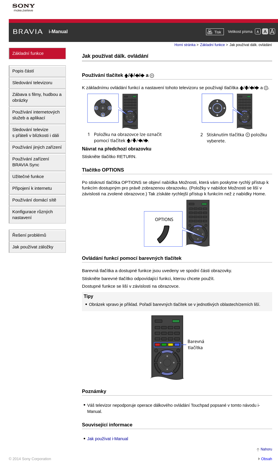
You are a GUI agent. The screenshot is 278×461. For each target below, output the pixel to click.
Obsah (266, 459)
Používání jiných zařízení (37, 147)
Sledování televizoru (32, 82)
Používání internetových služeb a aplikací (36, 114)
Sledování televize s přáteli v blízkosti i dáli (35, 132)
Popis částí (23, 70)
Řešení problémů (29, 235)
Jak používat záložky (32, 246)
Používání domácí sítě (34, 199)
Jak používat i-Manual (107, 438)
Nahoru (266, 449)
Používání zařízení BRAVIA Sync (30, 161)
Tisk (217, 32)
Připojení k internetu (32, 188)
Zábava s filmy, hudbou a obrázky (37, 97)
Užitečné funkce (28, 176)
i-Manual (58, 31)
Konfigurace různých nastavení (32, 214)
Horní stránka (184, 45)
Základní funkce (28, 53)
